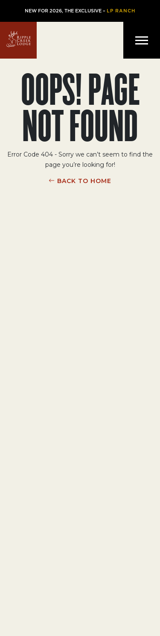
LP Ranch (121, 11)
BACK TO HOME (84, 181)
